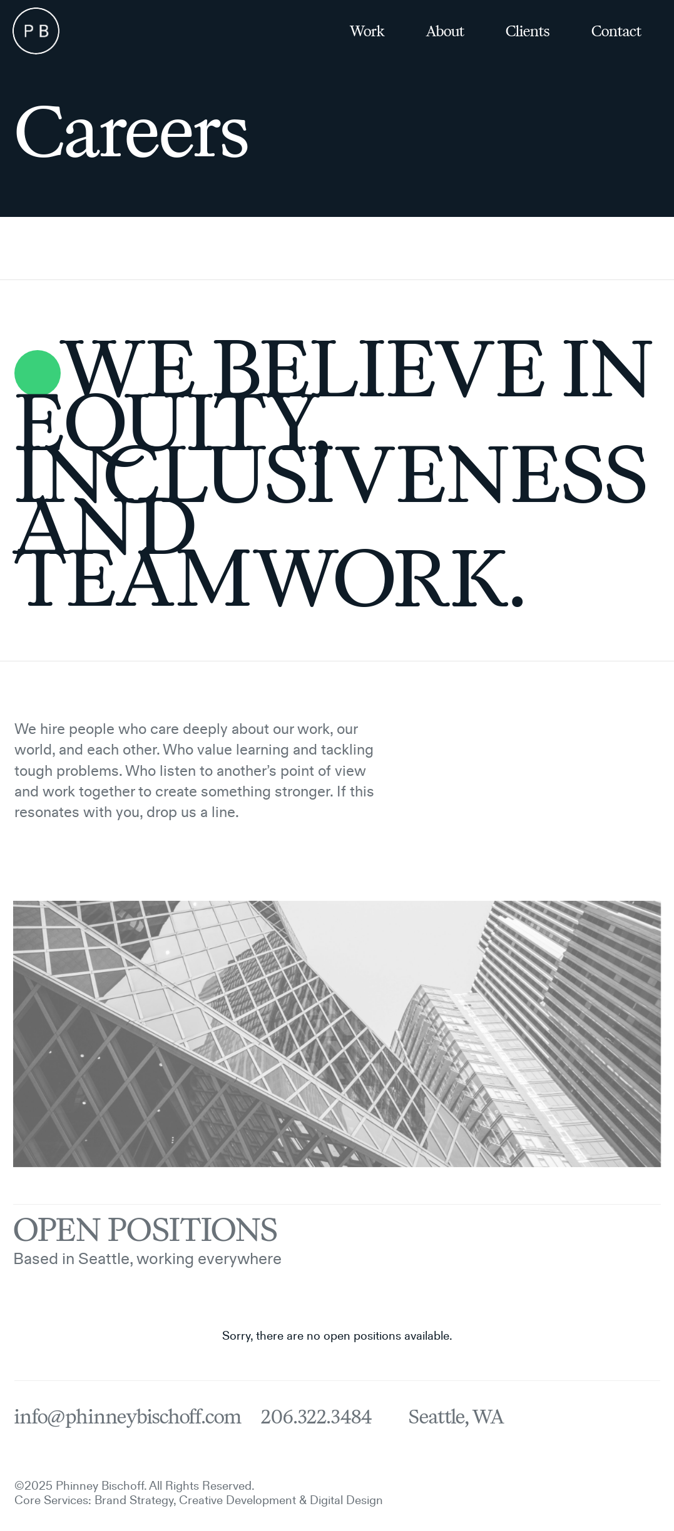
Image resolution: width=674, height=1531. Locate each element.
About (445, 31)
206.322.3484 (316, 1417)
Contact (616, 31)
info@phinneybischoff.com (127, 1417)
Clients (527, 31)
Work (367, 31)
